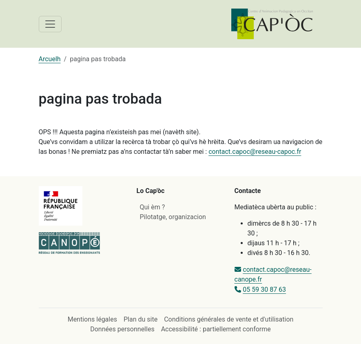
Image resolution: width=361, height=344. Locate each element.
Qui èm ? (152, 207)
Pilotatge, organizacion (173, 217)
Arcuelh (50, 59)
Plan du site (140, 319)
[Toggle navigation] (50, 24)
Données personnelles (122, 329)
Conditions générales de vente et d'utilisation (228, 319)
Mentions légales (92, 319)
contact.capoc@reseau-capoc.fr (254, 151)
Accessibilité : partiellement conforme (216, 329)
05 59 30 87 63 (264, 289)
